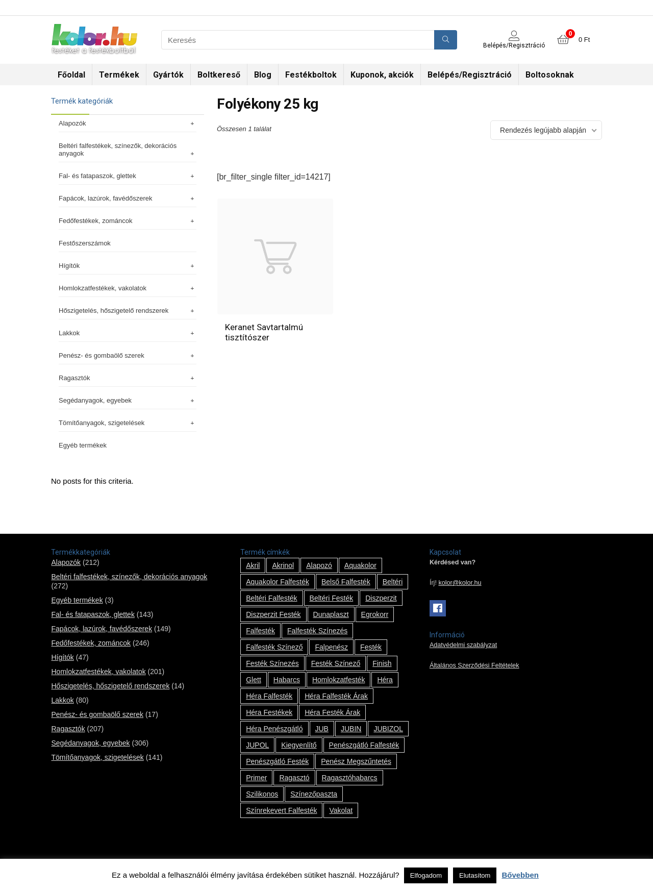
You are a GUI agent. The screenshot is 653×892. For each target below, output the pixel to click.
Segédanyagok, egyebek (127, 400)
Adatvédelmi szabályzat (463, 645)
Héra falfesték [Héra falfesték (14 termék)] (269, 696)
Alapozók (127, 123)
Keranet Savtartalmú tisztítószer (264, 332)
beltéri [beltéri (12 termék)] (393, 582)
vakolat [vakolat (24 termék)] (341, 810)
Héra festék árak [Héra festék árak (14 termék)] (332, 712)
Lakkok (127, 333)
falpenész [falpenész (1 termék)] (331, 647)
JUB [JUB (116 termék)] (322, 729)
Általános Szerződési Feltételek (474, 665)
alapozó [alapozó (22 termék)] (319, 565)
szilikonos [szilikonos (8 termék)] (262, 794)
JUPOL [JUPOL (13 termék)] (257, 745)
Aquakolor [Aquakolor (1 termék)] (360, 565)
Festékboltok (311, 75)
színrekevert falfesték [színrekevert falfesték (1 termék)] (281, 810)
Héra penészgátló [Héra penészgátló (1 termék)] (274, 729)
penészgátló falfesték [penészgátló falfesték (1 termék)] (364, 745)
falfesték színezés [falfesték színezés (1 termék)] (317, 631)
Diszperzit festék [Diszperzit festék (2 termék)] (273, 614)
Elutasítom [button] (474, 875)
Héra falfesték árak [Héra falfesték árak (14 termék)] (336, 696)
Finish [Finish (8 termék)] (381, 663)
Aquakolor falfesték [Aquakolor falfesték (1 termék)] (277, 582)
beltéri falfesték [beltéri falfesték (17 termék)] (271, 598)
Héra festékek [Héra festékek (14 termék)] (269, 712)
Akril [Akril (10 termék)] (253, 565)
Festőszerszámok (85, 243)
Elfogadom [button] (426, 875)
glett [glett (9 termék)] (253, 680)
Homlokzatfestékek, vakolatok (127, 288)
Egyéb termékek (83, 445)
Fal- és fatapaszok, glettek (127, 176)
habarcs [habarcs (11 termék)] (286, 680)
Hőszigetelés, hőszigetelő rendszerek (127, 310)
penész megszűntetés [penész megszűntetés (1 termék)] (356, 761)
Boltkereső (218, 75)
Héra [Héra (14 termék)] (384, 680)
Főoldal (71, 75)
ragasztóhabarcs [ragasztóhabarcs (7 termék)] (350, 778)
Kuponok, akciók (382, 75)
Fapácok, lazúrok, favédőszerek (127, 198)
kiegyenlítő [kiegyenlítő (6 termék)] (298, 745)
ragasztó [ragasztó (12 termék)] (294, 778)
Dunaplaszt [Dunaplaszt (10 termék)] (331, 614)
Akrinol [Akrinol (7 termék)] (283, 565)
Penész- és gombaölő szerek (127, 355)
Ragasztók (127, 378)
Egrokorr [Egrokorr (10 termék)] (375, 614)
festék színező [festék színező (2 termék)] (336, 663)
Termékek (119, 75)
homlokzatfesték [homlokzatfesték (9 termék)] (338, 680)
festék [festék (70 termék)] (371, 647)
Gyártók (168, 75)
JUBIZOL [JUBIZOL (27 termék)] (388, 729)
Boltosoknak (549, 75)
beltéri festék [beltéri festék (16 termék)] (332, 598)
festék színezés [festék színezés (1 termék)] (272, 663)
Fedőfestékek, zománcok (127, 221)
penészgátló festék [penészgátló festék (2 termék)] (277, 761)
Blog (262, 75)
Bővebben (520, 875)
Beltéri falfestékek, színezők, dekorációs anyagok (127, 149)
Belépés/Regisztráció (470, 75)
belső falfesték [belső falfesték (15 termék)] (345, 582)
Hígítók (127, 265)
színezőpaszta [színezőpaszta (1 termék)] (313, 794)
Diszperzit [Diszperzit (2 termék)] (380, 598)
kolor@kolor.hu (459, 582)
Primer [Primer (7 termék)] (256, 778)
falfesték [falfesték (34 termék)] (260, 631)
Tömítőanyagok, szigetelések (127, 423)
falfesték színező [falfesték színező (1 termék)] (274, 647)
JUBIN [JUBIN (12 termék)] (351, 729)
